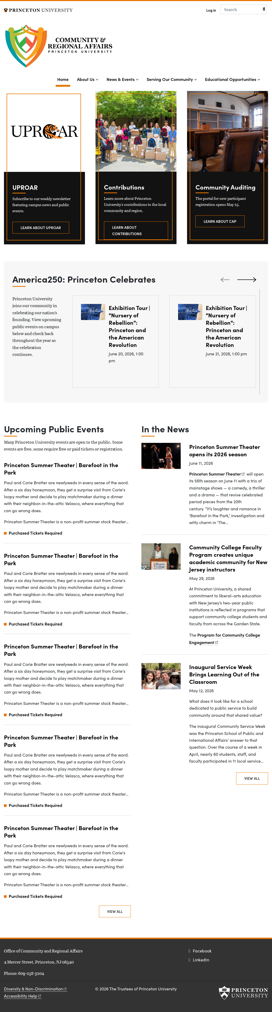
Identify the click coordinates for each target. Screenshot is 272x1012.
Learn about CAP (220, 221)
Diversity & (35, 988)
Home (63, 78)
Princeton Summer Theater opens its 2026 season (224, 450)
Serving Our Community (170, 79)
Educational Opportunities (230, 79)
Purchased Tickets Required (35, 533)
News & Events (121, 79)
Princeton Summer (217, 474)
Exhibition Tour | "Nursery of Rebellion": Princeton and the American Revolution (129, 325)
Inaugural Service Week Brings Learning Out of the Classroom (224, 673)
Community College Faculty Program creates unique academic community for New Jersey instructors (228, 558)
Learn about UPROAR (41, 227)
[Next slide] (248, 279)
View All (115, 911)
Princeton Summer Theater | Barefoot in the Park (61, 468)
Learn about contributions (127, 230)
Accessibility (23, 996)
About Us (85, 79)
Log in (211, 10)
